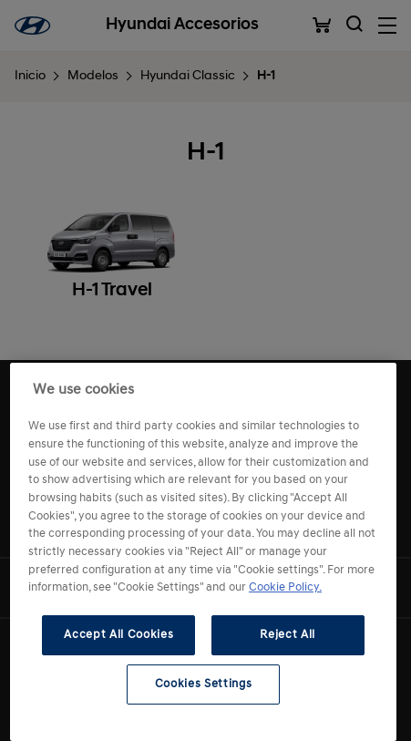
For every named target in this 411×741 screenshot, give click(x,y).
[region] (203, 552)
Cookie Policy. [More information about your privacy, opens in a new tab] (285, 587)
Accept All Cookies (118, 635)
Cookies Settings (203, 684)
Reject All (287, 635)
